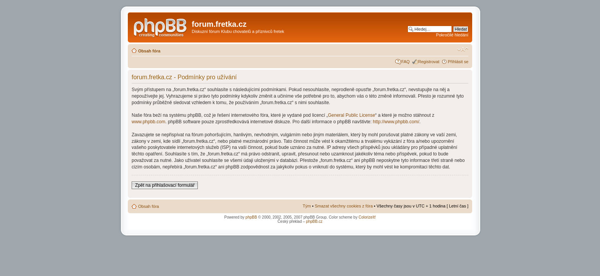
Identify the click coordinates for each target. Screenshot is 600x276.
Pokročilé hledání (452, 35)
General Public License (351, 115)
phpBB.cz (314, 221)
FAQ (405, 61)
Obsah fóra (149, 51)
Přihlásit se (458, 61)
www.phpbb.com (148, 121)
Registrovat (429, 61)
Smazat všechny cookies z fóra (344, 206)
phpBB (251, 217)
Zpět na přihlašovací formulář (164, 185)
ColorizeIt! (367, 217)
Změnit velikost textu (462, 49)
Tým (307, 206)
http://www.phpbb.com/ (396, 121)
